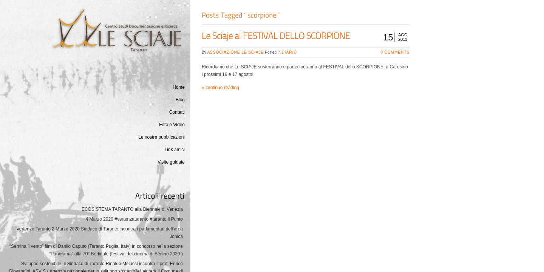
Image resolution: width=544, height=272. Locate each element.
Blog (180, 99)
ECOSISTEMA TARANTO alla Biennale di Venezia (132, 209)
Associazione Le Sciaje (235, 52)
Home (179, 87)
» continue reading (220, 87)
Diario (289, 52)
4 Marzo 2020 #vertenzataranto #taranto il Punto (134, 219)
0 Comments (395, 52)
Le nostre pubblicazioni (161, 137)
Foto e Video (172, 124)
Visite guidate (171, 162)
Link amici (175, 149)
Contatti (177, 112)
